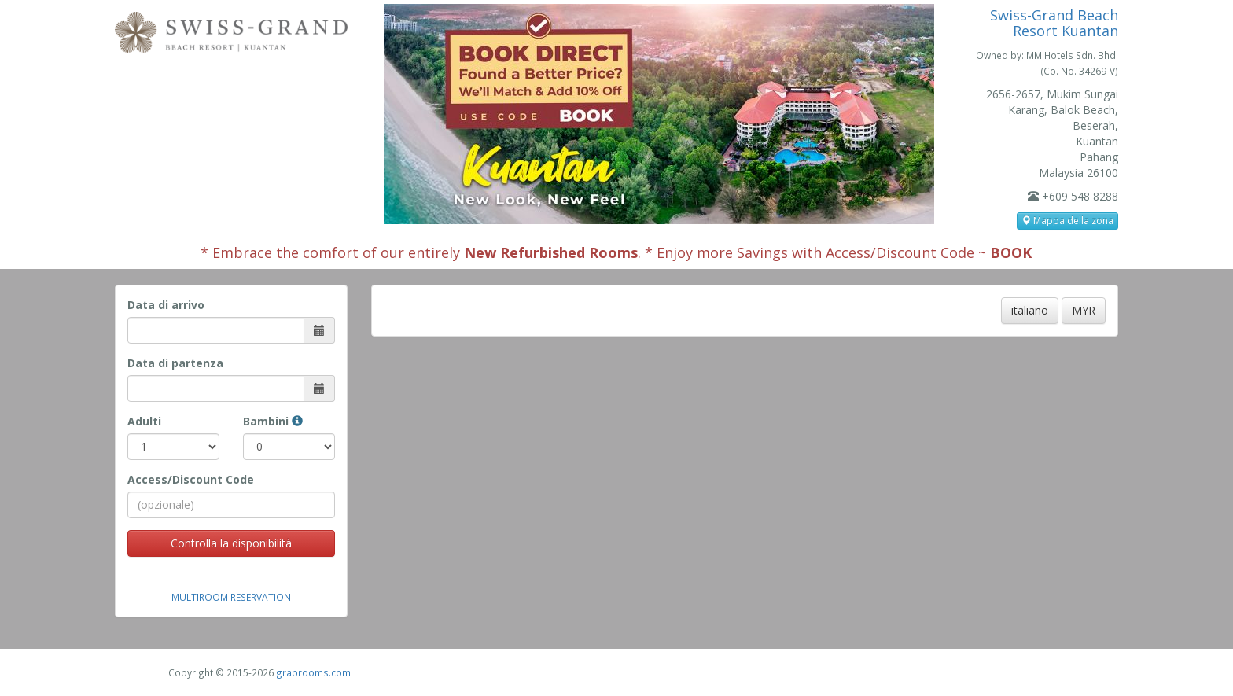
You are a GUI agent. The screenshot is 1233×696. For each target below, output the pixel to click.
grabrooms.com (313, 672)
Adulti (144, 421)
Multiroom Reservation (231, 597)
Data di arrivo (165, 304)
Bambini (273, 421)
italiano (1029, 310)
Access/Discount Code (190, 479)
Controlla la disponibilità (231, 543)
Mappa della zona (1067, 220)
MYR (1083, 310)
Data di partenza (175, 362)
